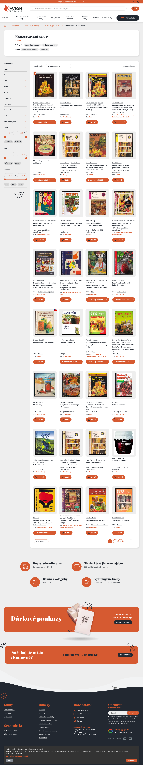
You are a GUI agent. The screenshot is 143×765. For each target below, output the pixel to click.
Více (9, 760)
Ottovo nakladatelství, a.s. (99, 525)
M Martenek (130, 344)
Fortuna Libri (121, 292)
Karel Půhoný (64, 163)
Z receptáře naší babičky (97, 286)
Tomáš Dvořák (49, 107)
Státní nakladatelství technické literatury (42, 524)
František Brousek (92, 340)
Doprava (42, 713)
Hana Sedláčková (118, 518)
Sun (39, 172)
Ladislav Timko (69, 412)
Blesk (92, 292)
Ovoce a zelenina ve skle (97, 167)
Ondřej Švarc (75, 163)
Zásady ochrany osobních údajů (118, 723)
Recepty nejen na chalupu (70, 406)
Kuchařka (123, 349)
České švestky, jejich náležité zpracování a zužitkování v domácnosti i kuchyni (123, 107)
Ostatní (96, 18)
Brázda (40, 469)
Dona (66, 232)
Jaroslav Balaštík (38, 221)
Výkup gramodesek (11, 734)
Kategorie (15, 26)
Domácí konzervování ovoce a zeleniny (44, 111)
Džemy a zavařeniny (121, 459)
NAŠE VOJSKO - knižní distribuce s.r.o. (121, 468)
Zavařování (122, 284)
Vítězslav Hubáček (39, 462)
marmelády (44, 50)
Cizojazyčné (55, 18)
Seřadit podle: (38, 66)
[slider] (5, 137)
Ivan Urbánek (51, 221)
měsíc (21, 184)
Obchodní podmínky (46, 717)
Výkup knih (8, 717)
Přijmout (131, 760)
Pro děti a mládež (70, 18)
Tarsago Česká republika (46, 292)
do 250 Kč (18, 142)
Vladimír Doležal (65, 221)
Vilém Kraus (37, 460)
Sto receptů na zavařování (96, 345)
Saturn (93, 352)
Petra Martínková (68, 340)
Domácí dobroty (44, 285)
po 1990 (17, 163)
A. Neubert (120, 112)
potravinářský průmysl (30, 50)
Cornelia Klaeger (38, 280)
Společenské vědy (41, 18)
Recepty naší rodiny (71, 224)
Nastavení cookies (45, 724)
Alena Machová (38, 107)
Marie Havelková (91, 163)
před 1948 (8, 163)
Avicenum (41, 114)
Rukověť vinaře (39, 465)
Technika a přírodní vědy (21, 18)
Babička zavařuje (118, 405)
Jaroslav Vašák (91, 518)
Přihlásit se (43, 738)
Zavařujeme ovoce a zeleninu (97, 520)
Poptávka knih (9, 710)
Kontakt (42, 710)
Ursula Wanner (102, 280)
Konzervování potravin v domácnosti (69, 284)
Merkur (66, 114)
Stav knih (7, 713)
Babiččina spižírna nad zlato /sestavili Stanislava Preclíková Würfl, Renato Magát (70, 518)
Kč (12, 133)
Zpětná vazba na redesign (48, 731)
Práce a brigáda (44, 727)
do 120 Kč (8, 142)
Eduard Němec (46, 105)
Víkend (40, 412)
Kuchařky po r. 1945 (52, 26)
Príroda (40, 354)
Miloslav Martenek (118, 344)
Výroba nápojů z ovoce (41, 520)
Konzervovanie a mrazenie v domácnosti (43, 344)
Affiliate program (45, 734)
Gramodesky (107, 18)
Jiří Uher (36, 518)
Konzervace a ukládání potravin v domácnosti (68, 166)
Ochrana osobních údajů (48, 720)
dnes (6, 184)
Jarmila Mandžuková (119, 340)
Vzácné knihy (85, 18)
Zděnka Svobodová (66, 402)
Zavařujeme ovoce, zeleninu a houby (71, 106)
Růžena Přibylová (118, 280)
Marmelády (41, 162)
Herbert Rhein (38, 402)
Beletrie (5, 18)
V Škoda (91, 282)
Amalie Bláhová (117, 103)
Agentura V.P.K (122, 412)
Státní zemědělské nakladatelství (68, 171)
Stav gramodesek (10, 730)
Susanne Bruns (91, 280)
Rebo (66, 354)
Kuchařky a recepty (32, 26)
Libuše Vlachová (38, 103)
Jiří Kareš (115, 402)
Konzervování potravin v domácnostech (42, 224)
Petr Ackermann (47, 460)
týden (13, 184)
